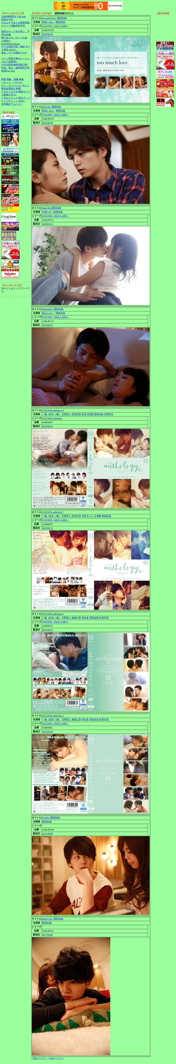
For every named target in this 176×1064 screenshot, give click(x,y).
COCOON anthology (52, 418)
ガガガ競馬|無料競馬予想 (14, 64)
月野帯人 (66, 414)
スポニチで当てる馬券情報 (15, 22)
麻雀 (21, 79)
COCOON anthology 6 (53, 614)
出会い (21, 101)
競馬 (3, 79)
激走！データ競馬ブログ (14, 52)
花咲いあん (48, 22)
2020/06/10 (47, 123)
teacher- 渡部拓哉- (51, 817)
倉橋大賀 (76, 618)
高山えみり (48, 313)
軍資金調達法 (8, 88)
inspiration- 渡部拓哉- (53, 309)
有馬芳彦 (76, 414)
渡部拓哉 (60, 22)
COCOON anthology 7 (53, 512)
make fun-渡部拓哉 (51, 208)
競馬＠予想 (7, 19)
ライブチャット (9, 101)
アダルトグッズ (9, 98)
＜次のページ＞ (56, 1058)
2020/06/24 (47, 34)
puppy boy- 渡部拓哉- (53, 919)
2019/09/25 (47, 426)
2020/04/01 (47, 325)
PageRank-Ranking (10, 43)
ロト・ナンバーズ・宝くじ (15, 85)
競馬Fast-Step (8, 71)
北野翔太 (108, 414)
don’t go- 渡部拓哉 (51, 106)
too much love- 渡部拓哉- (54, 18)
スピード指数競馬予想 (13, 25)
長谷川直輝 (87, 414)
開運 (18, 88)
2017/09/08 (47, 833)
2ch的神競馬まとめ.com (13, 16)
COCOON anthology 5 (53, 715)
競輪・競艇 (12, 79)
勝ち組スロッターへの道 (14, 37)
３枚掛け (6, 41)
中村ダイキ (87, 516)
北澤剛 (97, 516)
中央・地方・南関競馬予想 (15, 68)
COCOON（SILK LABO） (55, 26)
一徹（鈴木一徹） (51, 414)
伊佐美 (85, 618)
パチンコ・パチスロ (12, 82)
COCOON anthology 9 (53, 410)
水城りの (47, 212)
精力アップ (24, 98)
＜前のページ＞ (39, 1058)
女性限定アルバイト (12, 104)
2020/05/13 (47, 224)
